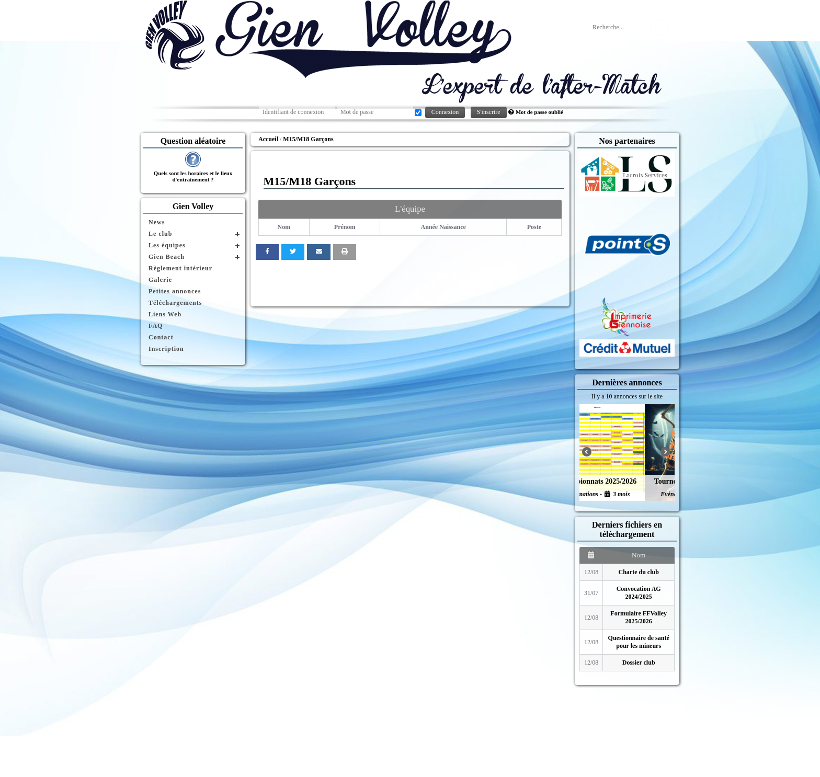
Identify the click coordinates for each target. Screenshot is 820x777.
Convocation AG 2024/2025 (639, 592)
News (157, 222)
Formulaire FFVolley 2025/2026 (638, 617)
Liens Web (165, 314)
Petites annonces (175, 291)
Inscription (166, 348)
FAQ (156, 325)
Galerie (160, 279)
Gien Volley (193, 206)
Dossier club (638, 662)
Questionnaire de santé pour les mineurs (638, 641)
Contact (161, 337)
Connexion (445, 112)
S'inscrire (488, 112)
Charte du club (639, 572)
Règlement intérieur (180, 268)
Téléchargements (175, 302)
